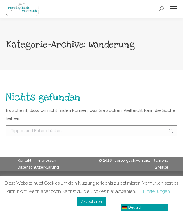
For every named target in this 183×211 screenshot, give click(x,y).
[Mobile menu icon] (173, 9)
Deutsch (132, 207)
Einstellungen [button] (156, 191)
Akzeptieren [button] (91, 201)
